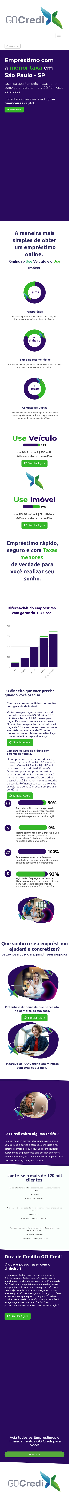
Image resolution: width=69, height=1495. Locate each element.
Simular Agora (14, 109)
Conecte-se (12, 46)
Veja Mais (34, 1454)
